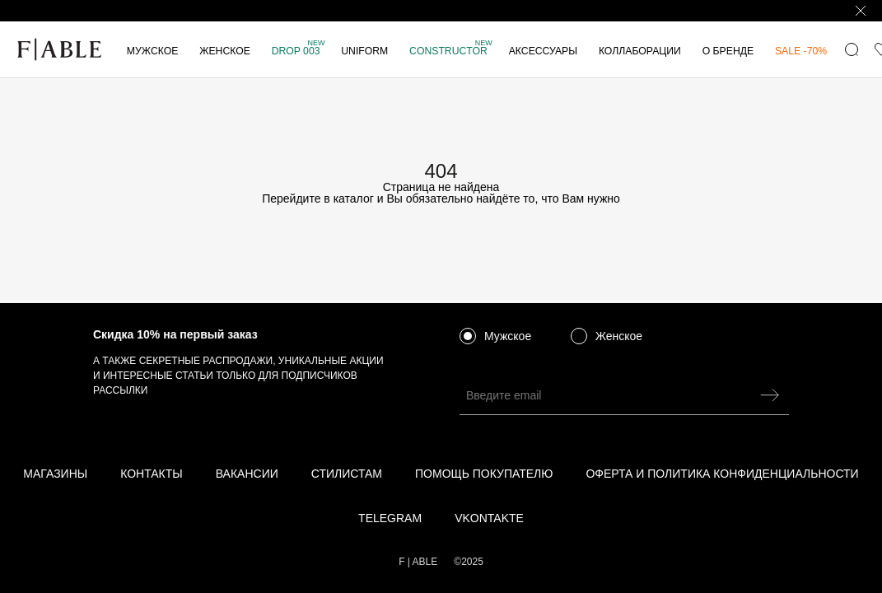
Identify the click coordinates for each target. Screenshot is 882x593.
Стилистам (346, 473)
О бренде (728, 51)
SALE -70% (801, 51)
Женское (224, 51)
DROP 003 (298, 51)
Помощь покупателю (484, 473)
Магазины (55, 473)
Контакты (151, 473)
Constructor (450, 51)
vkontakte (489, 518)
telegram (390, 518)
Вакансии (247, 473)
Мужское (153, 51)
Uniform (364, 51)
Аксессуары (543, 51)
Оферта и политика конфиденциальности (722, 473)
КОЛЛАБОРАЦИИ (640, 51)
